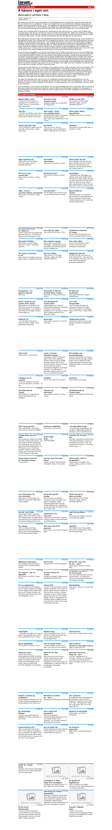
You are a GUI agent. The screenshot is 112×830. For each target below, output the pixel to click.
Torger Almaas (21, 19)
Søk (91, 7)
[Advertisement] (56, 144)
